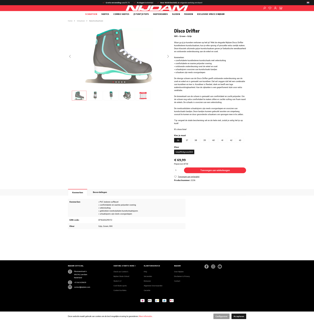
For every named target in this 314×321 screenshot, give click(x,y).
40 (213, 146)
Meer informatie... (146, 316)
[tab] (77, 198)
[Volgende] (168, 62)
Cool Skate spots (120, 286)
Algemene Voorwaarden (153, 286)
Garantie (147, 290)
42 (231, 146)
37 (187, 146)
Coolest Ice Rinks (119, 290)
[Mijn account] (275, 11)
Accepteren (239, 316)
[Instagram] (214, 266)
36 (178, 146)
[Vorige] (70, 62)
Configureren (221, 316)
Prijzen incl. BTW (181, 170)
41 (222, 146)
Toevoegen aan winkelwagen (215, 176)
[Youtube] (221, 266)
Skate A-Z (117, 281)
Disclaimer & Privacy (182, 276)
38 (196, 146)
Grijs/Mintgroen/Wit (184, 158)
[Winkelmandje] (281, 11)
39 (204, 146)
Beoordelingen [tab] (100, 198)
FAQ (145, 272)
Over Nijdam (179, 272)
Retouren (147, 281)
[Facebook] (207, 266)
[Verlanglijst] (270, 11)
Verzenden (148, 276)
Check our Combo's (120, 272)
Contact (177, 281)
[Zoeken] (264, 11)
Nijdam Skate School (121, 276)
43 (240, 146)
